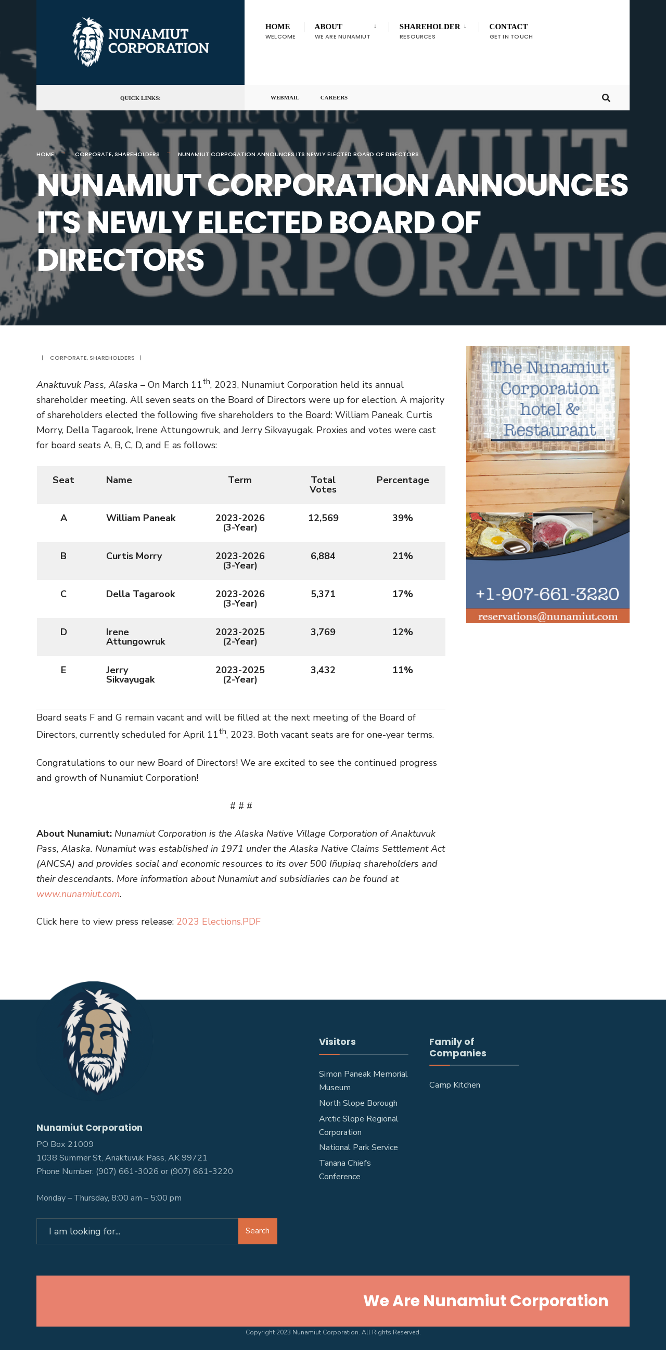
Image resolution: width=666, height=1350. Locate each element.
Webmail (285, 101)
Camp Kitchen (454, 1085)
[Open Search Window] (604, 101)
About (342, 31)
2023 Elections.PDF (218, 921)
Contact (511, 31)
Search (258, 1228)
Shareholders (137, 154)
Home (280, 31)
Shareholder (430, 31)
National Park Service (358, 1147)
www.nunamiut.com (78, 894)
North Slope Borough (358, 1103)
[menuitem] (346, 29)
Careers (334, 101)
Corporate (93, 154)
